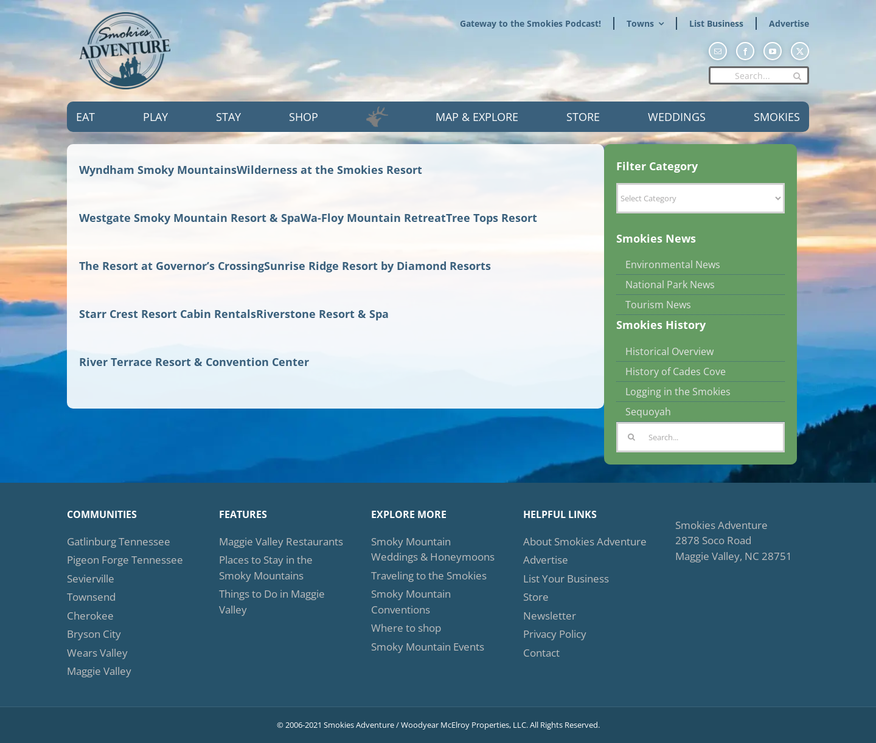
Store (536, 597)
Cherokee (90, 616)
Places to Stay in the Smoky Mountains (266, 567)
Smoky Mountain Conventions (411, 602)
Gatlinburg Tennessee (118, 541)
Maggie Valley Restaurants (281, 541)
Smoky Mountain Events (427, 647)
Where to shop (406, 628)
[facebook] (745, 51)
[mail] (718, 51)
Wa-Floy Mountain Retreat (373, 217)
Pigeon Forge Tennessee (125, 560)
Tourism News (658, 304)
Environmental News (672, 264)
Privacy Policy (554, 634)
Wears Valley (97, 653)
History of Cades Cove (675, 371)
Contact (541, 653)
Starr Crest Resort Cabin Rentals (167, 313)
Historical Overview (669, 351)
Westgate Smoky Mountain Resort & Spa (190, 217)
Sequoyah (648, 411)
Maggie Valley (99, 671)
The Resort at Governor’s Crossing (171, 265)
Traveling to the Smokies (429, 575)
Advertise (545, 560)
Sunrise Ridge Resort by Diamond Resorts (377, 265)
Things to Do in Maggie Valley (272, 602)
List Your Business (566, 579)
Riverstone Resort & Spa (322, 313)
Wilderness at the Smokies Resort (329, 169)
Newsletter (549, 616)
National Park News (670, 284)
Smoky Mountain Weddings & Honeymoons (433, 549)
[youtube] (772, 51)
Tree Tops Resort (491, 217)
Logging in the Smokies (678, 391)
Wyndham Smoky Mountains (158, 169)
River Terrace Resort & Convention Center (194, 361)
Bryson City (94, 634)
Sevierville (90, 579)
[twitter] (800, 51)
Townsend (91, 597)
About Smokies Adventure (585, 541)
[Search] (797, 76)
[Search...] (759, 75)
